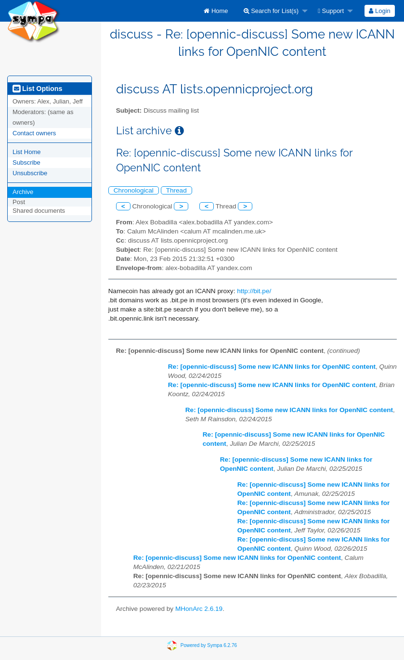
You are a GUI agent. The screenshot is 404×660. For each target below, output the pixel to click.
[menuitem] (215, 11)
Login (379, 10)
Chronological (134, 190)
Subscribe (26, 162)
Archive (23, 191)
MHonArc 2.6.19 (198, 608)
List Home (27, 151)
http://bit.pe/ (254, 291)
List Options (37, 88)
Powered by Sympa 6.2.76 (209, 644)
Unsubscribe (30, 173)
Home (216, 10)
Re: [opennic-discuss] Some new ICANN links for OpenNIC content (272, 366)
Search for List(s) (271, 10)
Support (331, 10)
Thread (176, 190)
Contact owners (34, 133)
